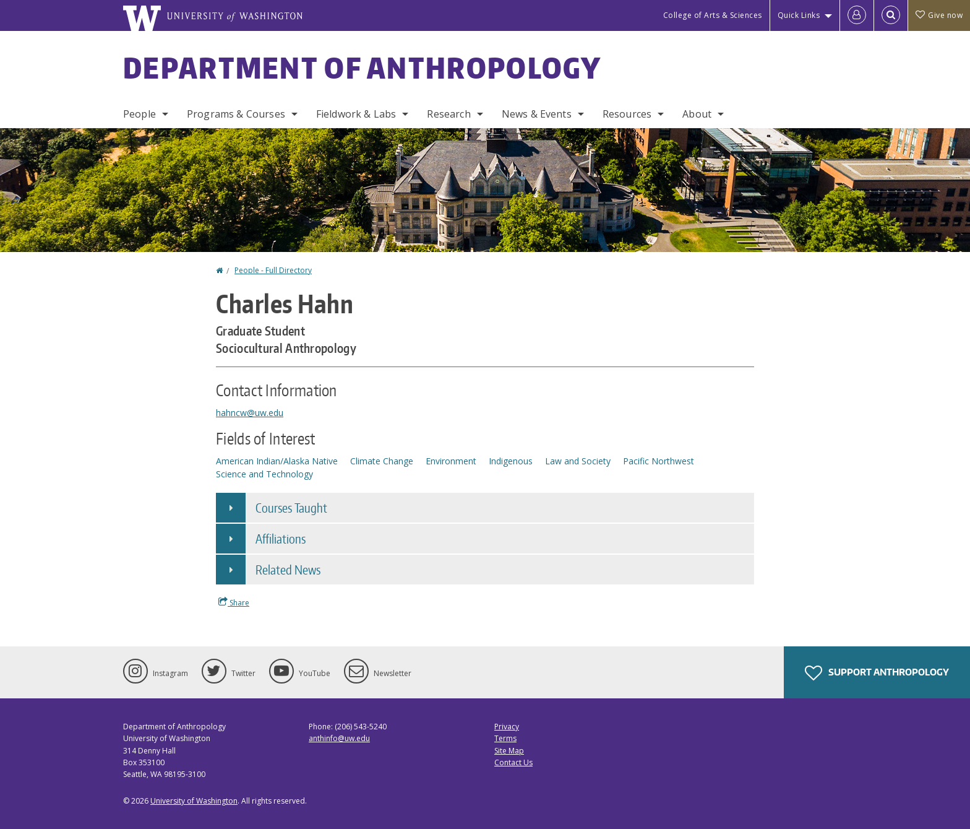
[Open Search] (891, 15)
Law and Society (578, 461)
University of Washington (194, 801)
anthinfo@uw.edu (339, 738)
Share (233, 602)
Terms (505, 738)
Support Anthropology (877, 673)
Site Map (509, 750)
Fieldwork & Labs (356, 114)
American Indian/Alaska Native (277, 461)
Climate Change (381, 461)
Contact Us (513, 762)
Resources (627, 114)
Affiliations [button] (280, 539)
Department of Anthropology (362, 67)
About (696, 114)
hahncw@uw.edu (249, 413)
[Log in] (856, 15)
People (139, 114)
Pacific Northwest (658, 461)
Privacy (506, 726)
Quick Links (799, 15)
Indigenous (511, 461)
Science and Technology (264, 474)
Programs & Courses (236, 114)
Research (448, 114)
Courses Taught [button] (291, 508)
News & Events (537, 114)
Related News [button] (287, 570)
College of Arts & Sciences (712, 15)
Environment (451, 461)
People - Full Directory (273, 270)
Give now (939, 15)
